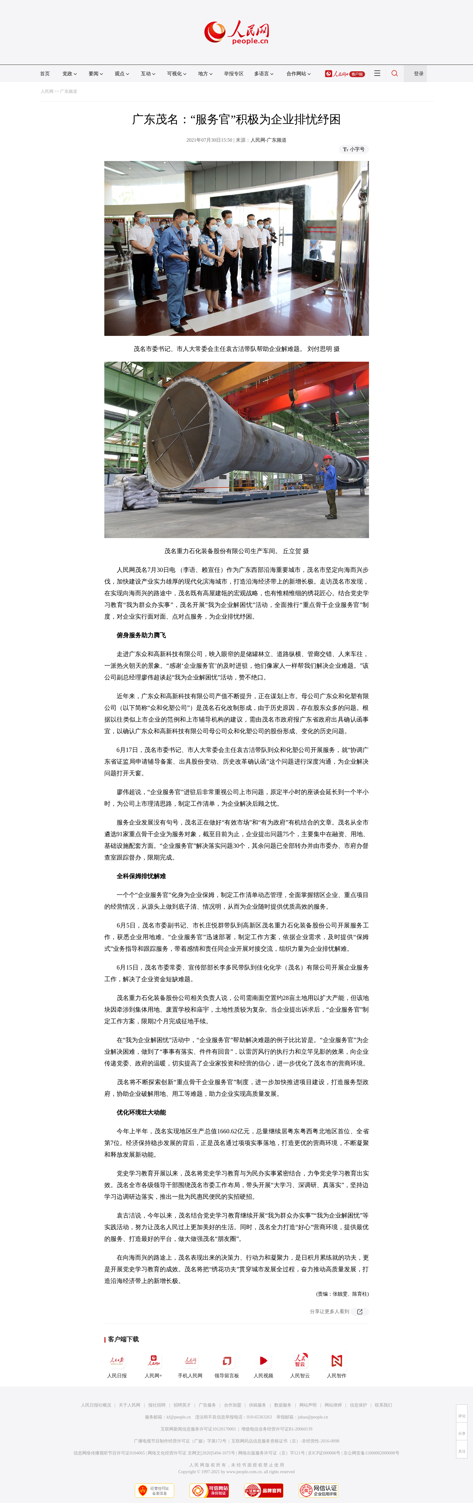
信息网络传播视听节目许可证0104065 (109, 1453)
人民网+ (153, 1364)
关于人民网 (129, 1405)
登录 (419, 73)
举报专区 (234, 73)
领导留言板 (226, 1364)
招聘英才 (182, 1405)
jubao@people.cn (313, 1417)
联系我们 (383, 1405)
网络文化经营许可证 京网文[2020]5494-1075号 (191, 1453)
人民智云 (300, 1364)
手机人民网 (190, 1364)
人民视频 (263, 1364)
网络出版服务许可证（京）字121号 (271, 1453)
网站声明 (308, 1405)
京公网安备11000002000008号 (371, 1453)
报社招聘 (157, 1405)
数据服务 (282, 1405)
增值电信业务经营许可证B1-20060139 (276, 1429)
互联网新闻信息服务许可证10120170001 (198, 1429)
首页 (45, 73)
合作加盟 (232, 1405)
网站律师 (333, 1405)
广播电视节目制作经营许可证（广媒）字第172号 (180, 1441)
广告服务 (207, 1405)
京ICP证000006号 (324, 1453)
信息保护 (358, 1405)
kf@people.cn (178, 1417)
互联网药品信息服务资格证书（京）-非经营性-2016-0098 (285, 1441)
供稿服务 (257, 1405)
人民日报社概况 (96, 1405)
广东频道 (68, 91)
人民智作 (336, 1364)
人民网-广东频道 (269, 140)
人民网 (47, 91)
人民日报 (117, 1364)
